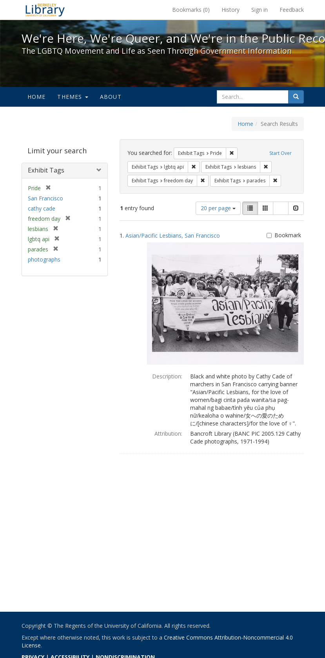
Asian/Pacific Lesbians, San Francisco (172, 235)
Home (36, 96)
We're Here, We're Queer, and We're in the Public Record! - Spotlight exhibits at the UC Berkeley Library (45, 10)
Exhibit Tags (46, 170)
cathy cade (41, 208)
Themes (72, 96)
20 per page (218, 208)
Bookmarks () (191, 9)
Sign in (259, 9)
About (111, 96)
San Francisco (45, 198)
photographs (44, 259)
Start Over (280, 153)
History (231, 9)
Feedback (292, 9)
